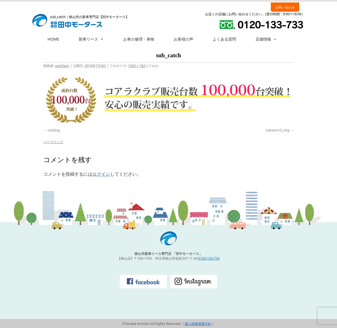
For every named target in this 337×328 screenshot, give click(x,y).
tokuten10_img (277, 130)
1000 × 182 (136, 65)
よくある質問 (224, 39)
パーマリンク (53, 142)
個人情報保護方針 (198, 323)
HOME (53, 39)
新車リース (91, 39)
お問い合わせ (285, 7)
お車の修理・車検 (138, 39)
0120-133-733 (208, 258)
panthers (62, 65)
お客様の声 (183, 39)
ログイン (101, 174)
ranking (54, 130)
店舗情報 (266, 39)
